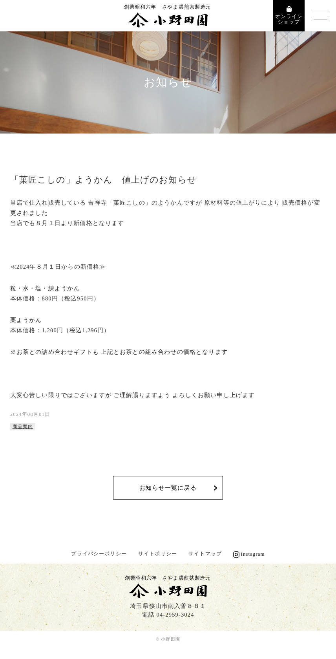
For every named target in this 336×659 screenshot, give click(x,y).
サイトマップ (205, 553)
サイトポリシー (157, 553)
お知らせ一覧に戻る (167, 488)
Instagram (253, 554)
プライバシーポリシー (99, 553)
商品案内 (23, 426)
